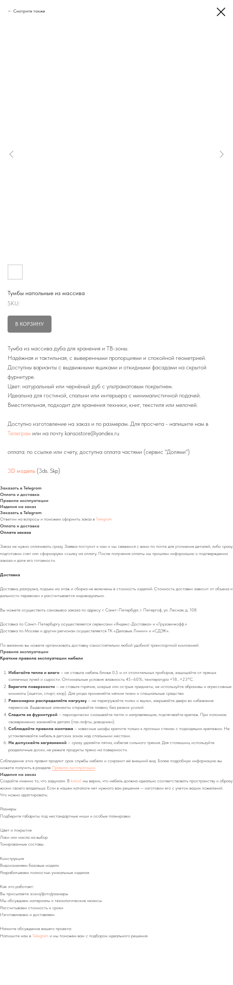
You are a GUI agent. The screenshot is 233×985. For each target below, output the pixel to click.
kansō (76, 780)
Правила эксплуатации (73, 767)
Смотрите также (29, 11)
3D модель (21, 470)
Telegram (104, 519)
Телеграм (19, 433)
